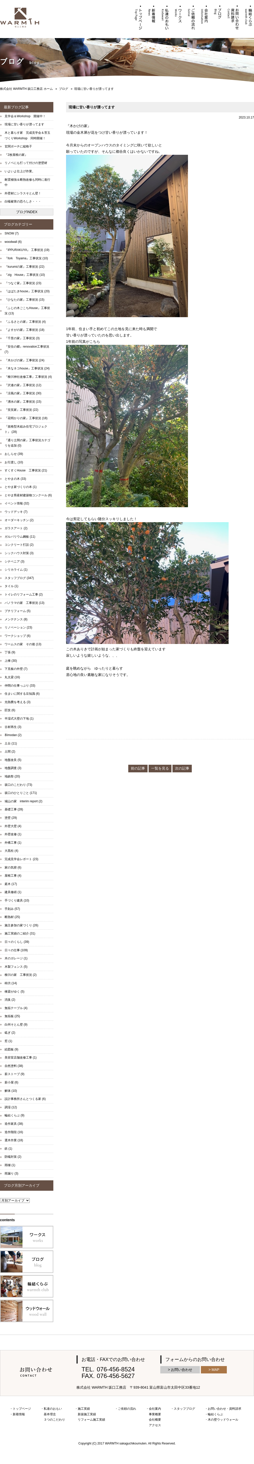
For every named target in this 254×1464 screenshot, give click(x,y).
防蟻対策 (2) (13, 1157)
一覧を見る (160, 768)
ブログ (63, 89)
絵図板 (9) (11, 1049)
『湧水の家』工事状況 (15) (23, 401)
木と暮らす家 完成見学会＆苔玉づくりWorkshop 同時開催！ (27, 135)
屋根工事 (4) (13, 875)
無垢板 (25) (12, 1016)
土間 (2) (10, 751)
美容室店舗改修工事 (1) (21, 1057)
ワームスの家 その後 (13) (23, 644)
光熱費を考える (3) (17, 702)
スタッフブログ (184, 1408)
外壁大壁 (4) (13, 826)
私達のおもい (53, 1408)
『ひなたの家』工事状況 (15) (24, 299)
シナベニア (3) (14, 561)
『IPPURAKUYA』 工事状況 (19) (27, 250)
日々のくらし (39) (17, 942)
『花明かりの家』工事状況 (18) (26, 418)
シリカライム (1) (16, 569)
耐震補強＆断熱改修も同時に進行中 (27, 182)
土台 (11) (11, 743)
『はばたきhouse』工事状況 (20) (27, 291)
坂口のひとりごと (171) (21, 793)
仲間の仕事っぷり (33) (20, 685)
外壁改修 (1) (13, 834)
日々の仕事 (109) (16, 950)
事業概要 (155, 1414)
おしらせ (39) (14, 454)
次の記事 (182, 768)
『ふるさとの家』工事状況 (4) (25, 322)
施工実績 (84, 1408)
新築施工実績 (87, 1414)
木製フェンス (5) (16, 966)
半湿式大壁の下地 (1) (19, 718)
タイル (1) (11, 586)
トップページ (22, 1408)
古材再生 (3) (13, 727)
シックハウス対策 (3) (19, 553)
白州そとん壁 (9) (16, 1024)
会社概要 (155, 1419)
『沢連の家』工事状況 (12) (23, 385)
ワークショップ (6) (17, 636)
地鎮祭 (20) (12, 776)
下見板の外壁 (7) (16, 669)
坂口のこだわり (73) (18, 785)
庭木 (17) (11, 884)
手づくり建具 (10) (17, 900)
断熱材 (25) (12, 917)
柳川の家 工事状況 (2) (21, 975)
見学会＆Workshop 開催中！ (25, 116)
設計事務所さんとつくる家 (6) (25, 1099)
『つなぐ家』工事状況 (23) (23, 283)
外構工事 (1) (13, 842)
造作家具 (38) (14, 1124)
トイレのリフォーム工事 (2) (24, 594)
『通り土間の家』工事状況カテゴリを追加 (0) (27, 443)
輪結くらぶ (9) (14, 1115)
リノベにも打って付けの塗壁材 (26, 163)
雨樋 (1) (10, 1165)
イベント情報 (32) (17, 503)
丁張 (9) (10, 652)
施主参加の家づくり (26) (21, 925)
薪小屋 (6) (11, 1082)
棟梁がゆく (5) (14, 991)
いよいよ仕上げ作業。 (20, 171)
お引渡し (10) (14, 462)
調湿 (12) (11, 1107)
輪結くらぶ (215, 1414)
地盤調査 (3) (13, 768)
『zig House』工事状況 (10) (25, 275)
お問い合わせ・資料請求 (224, 1408)
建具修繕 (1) (13, 892)
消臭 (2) (10, 999)
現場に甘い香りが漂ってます (24, 124)
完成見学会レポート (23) (21, 859)
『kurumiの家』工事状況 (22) (24, 266)
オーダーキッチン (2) (19, 520)
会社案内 (155, 1408)
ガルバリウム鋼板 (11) (20, 536)
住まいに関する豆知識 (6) (22, 693)
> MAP (214, 1370)
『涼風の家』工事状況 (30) (23, 393)
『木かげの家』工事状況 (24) (24, 360)
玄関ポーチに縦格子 (18, 146)
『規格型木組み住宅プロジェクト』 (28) (26, 429)
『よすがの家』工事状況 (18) (24, 330)
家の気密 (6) (13, 867)
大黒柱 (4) (11, 851)
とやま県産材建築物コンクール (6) (28, 495)
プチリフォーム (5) (17, 611)
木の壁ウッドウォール (223, 1419)
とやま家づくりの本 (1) (21, 487)
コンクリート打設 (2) (19, 545)
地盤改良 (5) (13, 760)
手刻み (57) (12, 909)
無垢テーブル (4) (16, 1008)
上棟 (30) (11, 660)
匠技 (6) (10, 710)
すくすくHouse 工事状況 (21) (26, 470)
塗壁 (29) (11, 818)
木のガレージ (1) (16, 958)
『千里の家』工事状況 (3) (22, 338)
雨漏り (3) (11, 1173)
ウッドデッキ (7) (16, 512)
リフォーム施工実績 (91, 1419)
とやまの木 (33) (15, 479)
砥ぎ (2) (10, 1032)
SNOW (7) (12, 233)
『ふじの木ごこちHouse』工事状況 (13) (27, 310)
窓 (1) (8, 1041)
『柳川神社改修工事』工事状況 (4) (28, 377)
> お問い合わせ (180, 1370)
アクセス (155, 1425)
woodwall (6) (13, 242)
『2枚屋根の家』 (16, 155)
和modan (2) (13, 735)
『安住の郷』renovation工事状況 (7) (27, 349)
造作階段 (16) (14, 1132)
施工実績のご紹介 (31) (20, 933)
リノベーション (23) (18, 627)
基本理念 (50, 1414)
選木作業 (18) (14, 1140)
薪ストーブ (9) (14, 1074)
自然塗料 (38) (14, 1066)
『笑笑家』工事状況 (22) (21, 410)
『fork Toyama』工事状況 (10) (26, 258)
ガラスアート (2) (16, 528)
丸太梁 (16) (12, 677)
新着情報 (19, 1414)
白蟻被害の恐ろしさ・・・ (23, 201)
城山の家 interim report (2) (23, 801)
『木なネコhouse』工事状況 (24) (27, 368)
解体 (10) (11, 1091)
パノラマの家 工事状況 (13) (24, 603)
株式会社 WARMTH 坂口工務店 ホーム (26, 89)
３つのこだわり (54, 1419)
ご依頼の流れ (127, 1408)
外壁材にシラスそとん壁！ (23, 193)
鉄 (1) (8, 1148)
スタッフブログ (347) (19, 578)
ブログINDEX (27, 212)
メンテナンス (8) (16, 619)
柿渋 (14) (11, 983)
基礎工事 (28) (14, 809)
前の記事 (138, 768)
